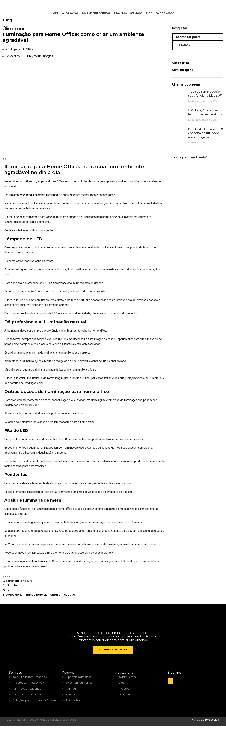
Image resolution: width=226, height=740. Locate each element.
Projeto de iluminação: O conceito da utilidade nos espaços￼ (205, 133)
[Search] (197, 37)
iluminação (130, 400)
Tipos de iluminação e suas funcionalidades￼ (205, 94)
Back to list (11, 585)
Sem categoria (13, 29)
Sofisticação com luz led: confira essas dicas (205, 112)
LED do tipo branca (55, 283)
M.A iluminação (41, 561)
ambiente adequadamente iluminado (35, 195)
